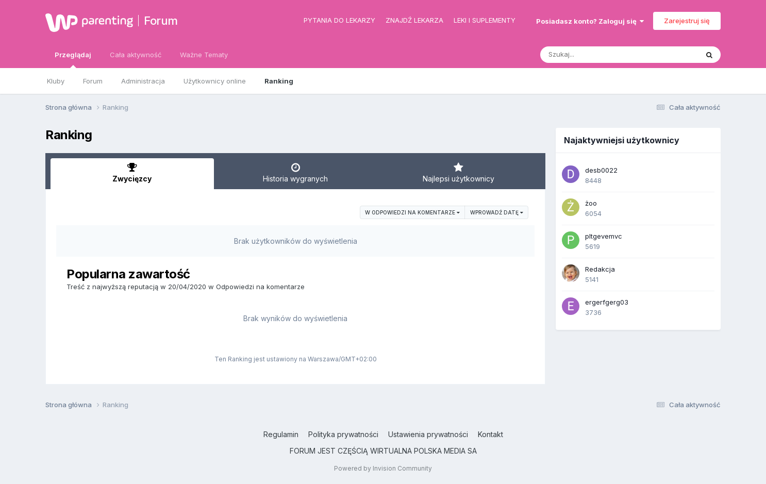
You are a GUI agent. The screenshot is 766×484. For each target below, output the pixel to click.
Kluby (55, 81)
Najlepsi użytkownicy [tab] (458, 172)
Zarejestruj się (687, 20)
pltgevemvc (603, 236)
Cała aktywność (135, 55)
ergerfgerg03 (606, 302)
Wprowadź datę (496, 212)
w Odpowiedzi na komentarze (412, 212)
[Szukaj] (593, 54)
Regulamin (280, 434)
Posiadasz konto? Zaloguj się (590, 21)
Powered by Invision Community (383, 468)
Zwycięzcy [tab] (132, 172)
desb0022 (601, 170)
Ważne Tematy (204, 55)
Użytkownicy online (215, 81)
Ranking (278, 81)
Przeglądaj (73, 59)
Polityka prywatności (343, 434)
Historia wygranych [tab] (296, 172)
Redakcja (600, 269)
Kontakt (490, 434)
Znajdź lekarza (414, 20)
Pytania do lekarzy (339, 20)
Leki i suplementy (484, 20)
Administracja (143, 81)
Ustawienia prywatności (428, 434)
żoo (591, 203)
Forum (161, 20)
